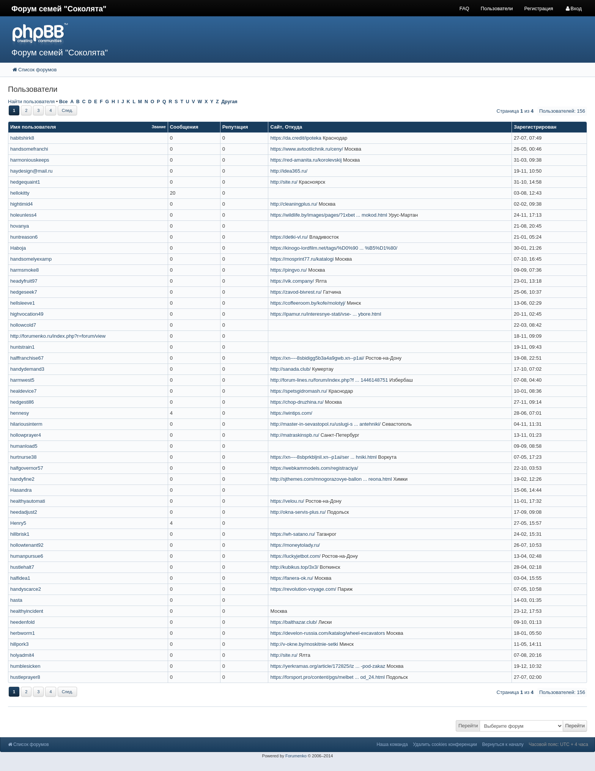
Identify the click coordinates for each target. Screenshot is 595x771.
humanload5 (24, 446)
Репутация (235, 127)
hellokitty (20, 193)
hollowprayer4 (25, 435)
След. (67, 110)
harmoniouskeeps (29, 160)
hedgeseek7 (23, 292)
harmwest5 (22, 380)
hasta (16, 600)
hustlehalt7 (22, 567)
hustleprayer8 (25, 677)
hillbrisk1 (20, 534)
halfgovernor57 (26, 468)
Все (63, 101)
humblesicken (25, 666)
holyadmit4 (22, 655)
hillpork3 (19, 644)
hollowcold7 (23, 325)
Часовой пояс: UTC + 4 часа (558, 744)
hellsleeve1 (22, 303)
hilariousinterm (26, 424)
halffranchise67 (27, 358)
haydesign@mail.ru (31, 171)
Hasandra (20, 490)
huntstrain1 (22, 347)
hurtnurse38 (23, 457)
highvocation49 (26, 314)
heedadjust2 (23, 512)
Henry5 (18, 523)
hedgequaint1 (25, 182)
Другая (229, 101)
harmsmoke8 (24, 270)
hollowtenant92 (26, 545)
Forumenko (296, 756)
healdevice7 (23, 391)
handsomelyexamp (31, 259)
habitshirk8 (22, 138)
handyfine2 (22, 479)
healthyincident (26, 611)
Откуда (293, 127)
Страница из (515, 111)
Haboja (18, 248)
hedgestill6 (22, 402)
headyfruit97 (24, 281)
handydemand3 (27, 369)
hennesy (19, 413)
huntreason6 (24, 237)
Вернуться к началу (503, 744)
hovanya (19, 226)
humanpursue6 (26, 556)
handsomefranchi (29, 149)
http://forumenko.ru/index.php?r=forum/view (57, 336)
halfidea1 (20, 578)
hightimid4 (21, 204)
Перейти (468, 726)
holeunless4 (23, 215)
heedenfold (22, 622)
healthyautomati (27, 501)
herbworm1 (22, 633)
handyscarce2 (25, 589)
